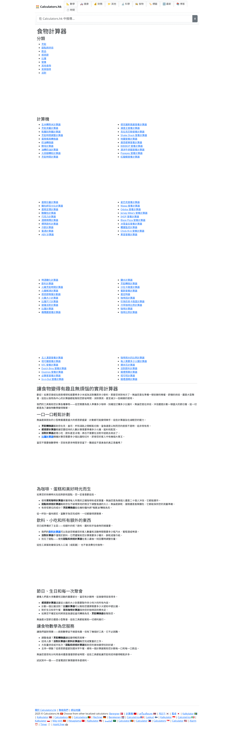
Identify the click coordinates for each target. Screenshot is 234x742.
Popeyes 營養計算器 (132, 153)
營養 (43, 62)
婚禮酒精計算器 (129, 379)
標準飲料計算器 (49, 223)
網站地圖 (75, 710)
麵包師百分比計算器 (52, 205)
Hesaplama (74, 720)
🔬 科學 (125, 4)
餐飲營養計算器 (129, 290)
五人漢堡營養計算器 (52, 357)
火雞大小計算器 (49, 297)
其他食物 (46, 65)
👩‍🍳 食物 (139, 4)
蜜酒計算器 (47, 231)
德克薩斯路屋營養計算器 (134, 124)
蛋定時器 (125, 294)
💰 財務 (98, 4)
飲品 (43, 51)
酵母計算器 (47, 146)
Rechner (98, 717)
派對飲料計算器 (129, 368)
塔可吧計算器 (128, 375)
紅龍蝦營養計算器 (130, 156)
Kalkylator (188, 713)
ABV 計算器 (47, 234)
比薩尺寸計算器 (49, 301)
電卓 (174, 713)
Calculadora (61, 717)
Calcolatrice (184, 717)
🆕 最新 (167, 4)
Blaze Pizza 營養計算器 (133, 220)
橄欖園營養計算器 (51, 312)
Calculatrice (133, 717)
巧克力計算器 (48, 216)
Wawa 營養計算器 (130, 205)
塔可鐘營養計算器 (51, 361)
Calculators (160, 720)
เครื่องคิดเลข (146, 713)
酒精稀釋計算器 (49, 220)
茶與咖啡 (46, 69)
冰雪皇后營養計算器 (131, 223)
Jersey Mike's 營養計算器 (134, 213)
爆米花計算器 (128, 364)
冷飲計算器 (47, 227)
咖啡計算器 (127, 308)
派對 (43, 72)
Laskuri (150, 717)
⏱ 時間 (70, 10)
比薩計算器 (47, 308)
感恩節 (45, 54)
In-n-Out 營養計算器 (52, 379)
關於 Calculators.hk (45, 710)
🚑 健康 (84, 4)
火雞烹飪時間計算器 (52, 287)
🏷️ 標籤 (153, 4)
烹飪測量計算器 (49, 128)
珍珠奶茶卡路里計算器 (132, 301)
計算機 (129, 713)
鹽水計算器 (127, 280)
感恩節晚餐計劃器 (51, 294)
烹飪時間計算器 (49, 156)
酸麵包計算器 (48, 213)
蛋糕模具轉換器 (49, 138)
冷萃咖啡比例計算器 (131, 305)
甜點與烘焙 (47, 47)
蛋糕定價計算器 (49, 209)
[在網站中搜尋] (114, 18)
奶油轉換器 (47, 142)
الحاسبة (108, 720)
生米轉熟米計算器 (51, 124)
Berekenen (115, 717)
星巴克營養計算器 (130, 202)
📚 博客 (180, 4)
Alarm (193, 720)
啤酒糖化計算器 (49, 280)
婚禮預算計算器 (129, 372)
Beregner (114, 713)
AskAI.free (58, 724)
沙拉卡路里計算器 (130, 287)
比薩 (43, 58)
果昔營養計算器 (129, 234)
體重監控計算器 (129, 227)
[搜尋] (195, 18)
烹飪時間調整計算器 (52, 135)
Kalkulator (42, 717)
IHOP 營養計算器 (130, 216)
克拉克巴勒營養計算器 (132, 131)
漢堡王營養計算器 (130, 128)
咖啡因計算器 (128, 297)
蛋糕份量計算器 (49, 202)
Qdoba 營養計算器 (131, 209)
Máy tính (57, 720)
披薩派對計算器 (49, 305)
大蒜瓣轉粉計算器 (51, 153)
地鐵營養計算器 (129, 138)
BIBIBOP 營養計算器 (132, 146)
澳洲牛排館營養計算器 (132, 149)
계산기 (162, 713)
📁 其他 (112, 4)
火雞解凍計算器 (49, 290)
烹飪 (43, 44)
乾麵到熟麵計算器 (51, 131)
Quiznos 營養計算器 (52, 372)
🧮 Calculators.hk (48, 7)
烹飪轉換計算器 (129, 283)
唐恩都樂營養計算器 (131, 142)
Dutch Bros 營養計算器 (53, 368)
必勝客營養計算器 (51, 375)
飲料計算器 (47, 283)
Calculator (124, 720)
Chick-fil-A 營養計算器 (132, 231)
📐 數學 (70, 4)
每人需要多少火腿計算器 (134, 361)
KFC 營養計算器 (49, 364)
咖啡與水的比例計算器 (132, 357)
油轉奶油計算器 (49, 149)
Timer (43, 724)
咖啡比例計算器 (129, 312)
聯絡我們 (63, 710)
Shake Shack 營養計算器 (134, 135)
